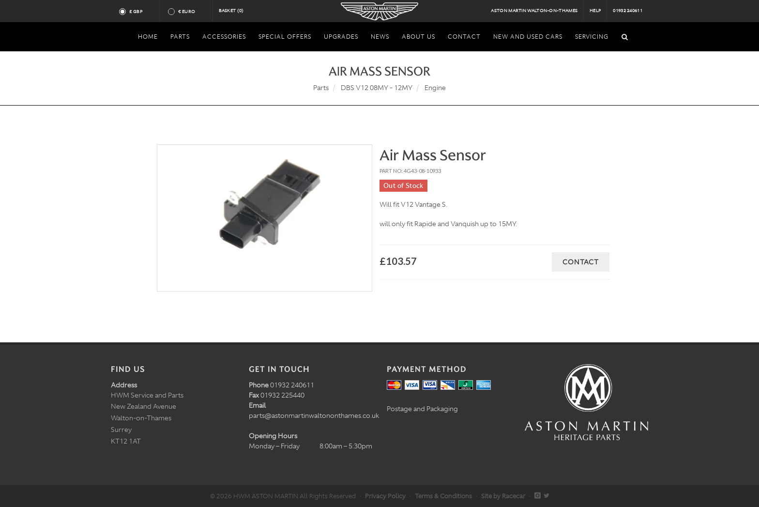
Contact (580, 262)
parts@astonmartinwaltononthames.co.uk (314, 415)
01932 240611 (627, 11)
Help (595, 11)
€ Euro (190, 12)
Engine (435, 87)
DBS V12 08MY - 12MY (376, 87)
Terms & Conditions (443, 496)
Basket (231, 11)
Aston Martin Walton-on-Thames (534, 11)
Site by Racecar (503, 496)
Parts (321, 87)
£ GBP (139, 12)
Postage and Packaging (422, 408)
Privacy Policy (385, 496)
